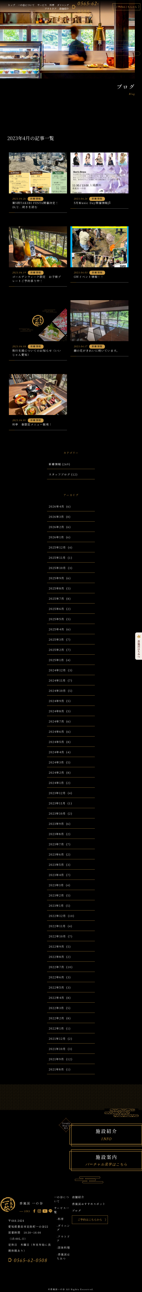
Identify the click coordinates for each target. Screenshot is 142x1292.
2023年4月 (56, 875)
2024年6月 (56, 732)
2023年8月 (56, 834)
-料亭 (60, 1219)
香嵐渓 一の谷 (31, 1203)
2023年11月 (57, 803)
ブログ (76, 1211)
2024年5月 (56, 742)
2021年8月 (56, 1069)
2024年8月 (56, 711)
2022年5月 (56, 987)
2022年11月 (57, 926)
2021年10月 (57, 1049)
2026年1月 (56, 537)
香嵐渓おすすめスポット (89, 1204)
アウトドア (51, 8)
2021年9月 (56, 1059)
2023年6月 (56, 854)
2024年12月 (57, 670)
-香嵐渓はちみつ (63, 1256)
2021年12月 (57, 1039)
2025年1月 (56, 660)
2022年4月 (56, 998)
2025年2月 (56, 650)
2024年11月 (57, 680)
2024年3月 (56, 762)
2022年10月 (57, 936)
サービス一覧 (61, 1210)
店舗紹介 (64, 8)
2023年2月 (56, 895)
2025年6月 (56, 609)
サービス (42, 5)
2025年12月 (57, 547)
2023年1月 (56, 906)
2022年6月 (56, 977)
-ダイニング (63, 1228)
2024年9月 (56, 701)
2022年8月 (56, 957)
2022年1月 (56, 1028)
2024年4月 (56, 752)
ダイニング (63, 5)
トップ (11, 5)
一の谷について (26, 5)
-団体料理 (63, 1247)
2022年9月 (56, 946)
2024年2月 (56, 773)
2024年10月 (57, 691)
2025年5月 (56, 619)
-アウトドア (63, 1239)
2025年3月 (56, 639)
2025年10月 (57, 568)
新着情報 (55, 464)
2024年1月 (56, 783)
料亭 (52, 5)
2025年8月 (56, 588)
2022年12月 (57, 916)
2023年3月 (56, 885)
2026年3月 (56, 517)
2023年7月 (56, 844)
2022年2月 (56, 1018)
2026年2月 (56, 527)
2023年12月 (57, 793)
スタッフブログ (59, 474)
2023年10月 (57, 813)
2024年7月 (56, 721)
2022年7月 (56, 967)
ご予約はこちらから (126, 7)
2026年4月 (56, 506)
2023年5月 (56, 865)
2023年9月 (56, 824)
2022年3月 (56, 1008)
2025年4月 (56, 629)
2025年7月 (56, 599)
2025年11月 (57, 558)
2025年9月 (56, 578)
